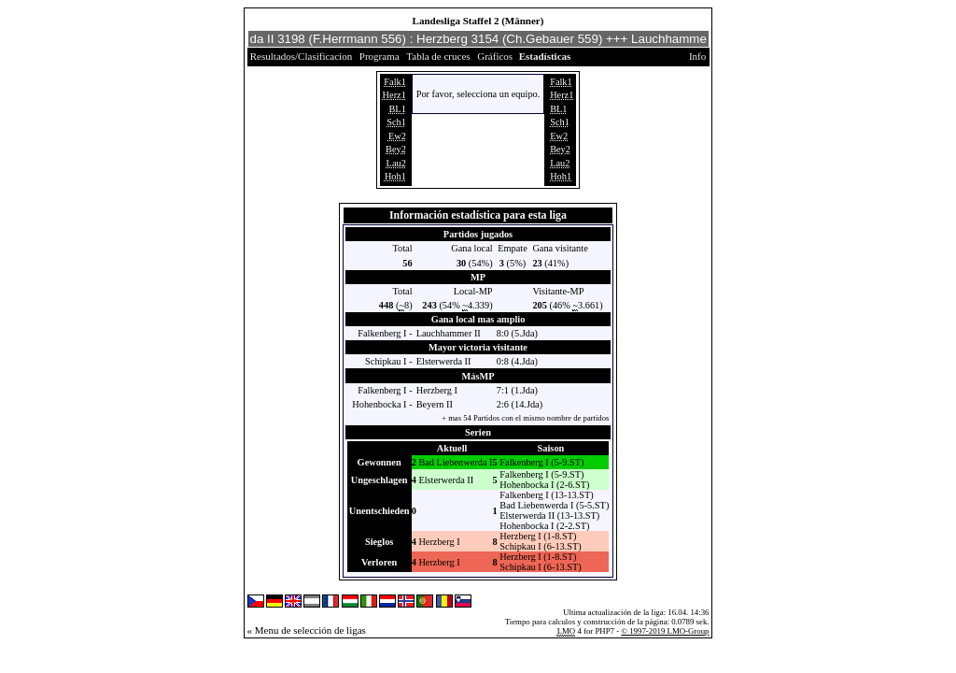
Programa (379, 56)
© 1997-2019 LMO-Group (665, 631)
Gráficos (495, 56)
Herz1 (394, 95)
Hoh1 (395, 176)
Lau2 (396, 163)
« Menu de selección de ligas (306, 630)
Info (697, 56)
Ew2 (397, 136)
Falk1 (395, 82)
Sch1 (396, 122)
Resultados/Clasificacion (301, 56)
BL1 (396, 109)
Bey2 (396, 149)
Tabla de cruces (438, 56)
